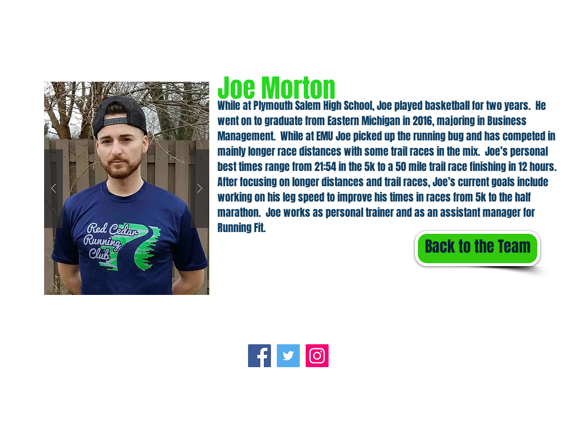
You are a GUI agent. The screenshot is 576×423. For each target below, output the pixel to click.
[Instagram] (317, 355)
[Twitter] (288, 355)
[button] (126, 188)
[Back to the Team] (477, 248)
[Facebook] (259, 355)
